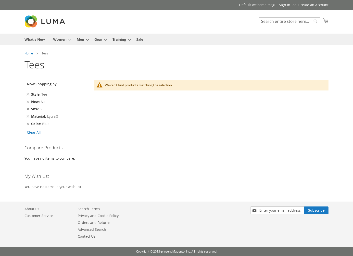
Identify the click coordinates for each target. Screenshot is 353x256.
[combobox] (289, 21)
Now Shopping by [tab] (42, 84)
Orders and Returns (94, 222)
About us (32, 208)
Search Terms (89, 208)
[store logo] (45, 21)
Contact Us (86, 236)
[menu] (176, 39)
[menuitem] (35, 39)
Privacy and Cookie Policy (98, 215)
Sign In (284, 4)
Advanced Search (92, 229)
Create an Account (313, 4)
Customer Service (39, 215)
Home (29, 53)
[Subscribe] (316, 210)
